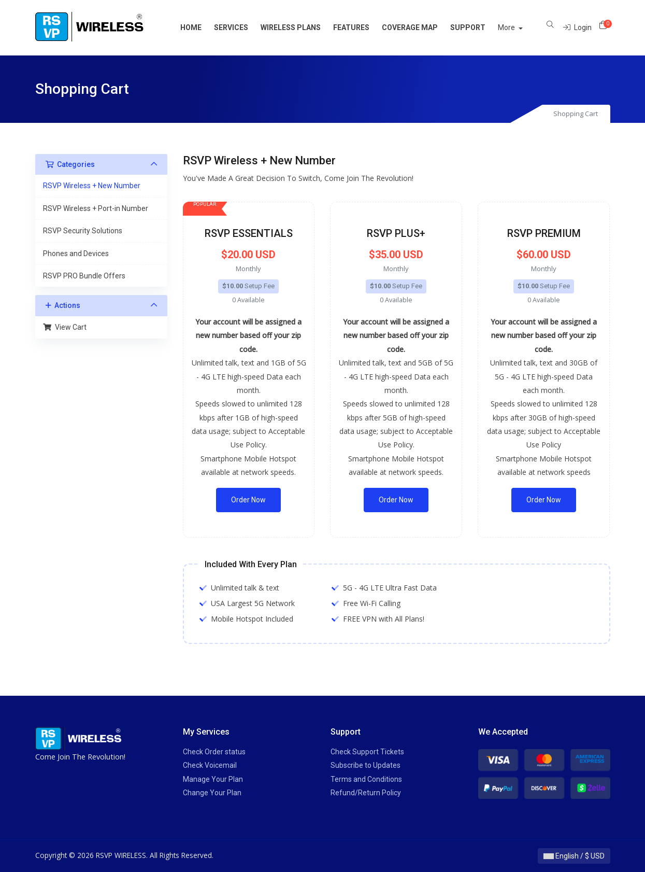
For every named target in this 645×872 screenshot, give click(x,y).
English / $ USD (574, 856)
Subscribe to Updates (365, 765)
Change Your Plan (212, 793)
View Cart (65, 327)
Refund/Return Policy (366, 793)
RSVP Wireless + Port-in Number (95, 208)
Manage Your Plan (213, 779)
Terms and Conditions (366, 779)
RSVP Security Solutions (82, 231)
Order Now (248, 500)
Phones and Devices (76, 253)
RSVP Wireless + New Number (91, 185)
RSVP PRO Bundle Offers (84, 276)
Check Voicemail (210, 765)
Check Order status (214, 752)
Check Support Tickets (367, 752)
